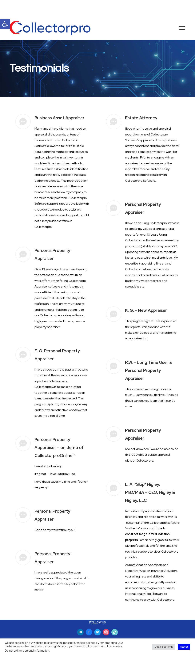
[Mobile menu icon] (182, 28)
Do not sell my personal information (27, 650)
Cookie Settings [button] (164, 646)
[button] (5, 24)
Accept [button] (184, 646)
